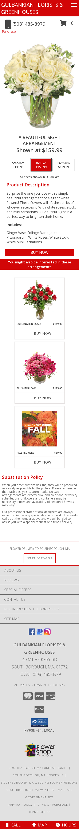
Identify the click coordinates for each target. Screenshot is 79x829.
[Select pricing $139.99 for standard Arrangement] (18, 165)
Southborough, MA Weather (30, 790)
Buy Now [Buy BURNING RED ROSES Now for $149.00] (42, 333)
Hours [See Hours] (66, 825)
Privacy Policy (20, 804)
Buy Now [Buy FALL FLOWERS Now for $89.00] (42, 462)
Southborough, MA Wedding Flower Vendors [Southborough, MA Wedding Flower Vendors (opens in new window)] (39, 782)
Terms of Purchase (52, 804)
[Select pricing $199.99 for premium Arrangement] (63, 165)
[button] (67, 24)
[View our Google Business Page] (39, 633)
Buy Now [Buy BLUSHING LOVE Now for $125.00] (42, 398)
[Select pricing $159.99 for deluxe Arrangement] (41, 165)
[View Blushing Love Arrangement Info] (39, 364)
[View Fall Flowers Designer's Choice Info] (39, 428)
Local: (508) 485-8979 (39, 674)
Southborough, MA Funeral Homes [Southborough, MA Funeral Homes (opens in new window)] (38, 768)
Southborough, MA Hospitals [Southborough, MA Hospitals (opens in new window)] (38, 775)
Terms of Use (40, 812)
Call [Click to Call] (13, 825)
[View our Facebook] (32, 633)
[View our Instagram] (47, 633)
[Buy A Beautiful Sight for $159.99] (39, 252)
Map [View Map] (39, 825)
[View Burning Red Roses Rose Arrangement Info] (39, 300)
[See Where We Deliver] (40, 558)
